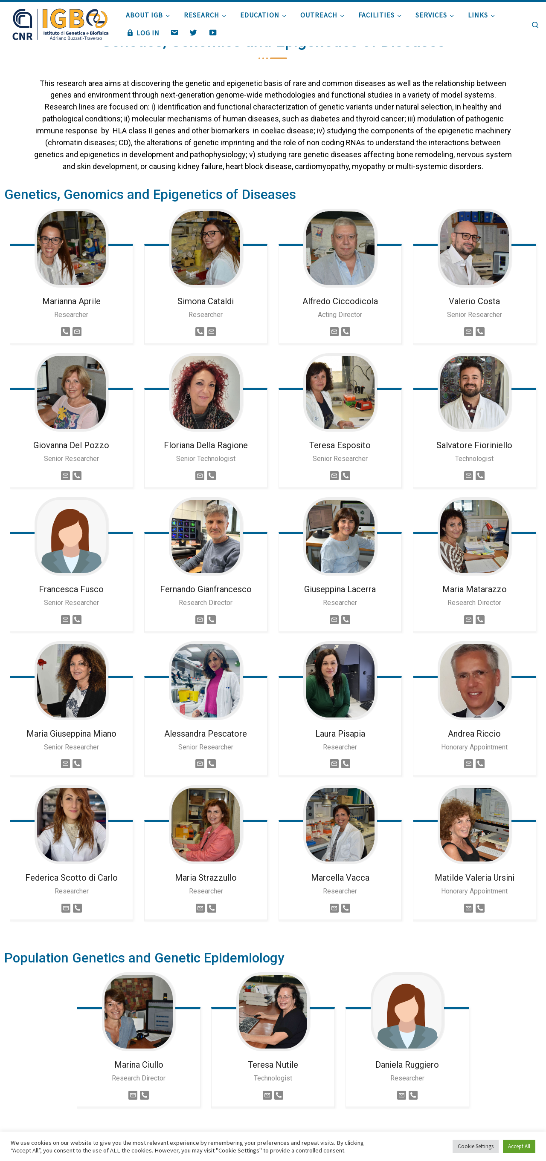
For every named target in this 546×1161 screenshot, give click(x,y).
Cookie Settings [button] (476, 1146)
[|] (59, 22)
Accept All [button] (519, 1146)
